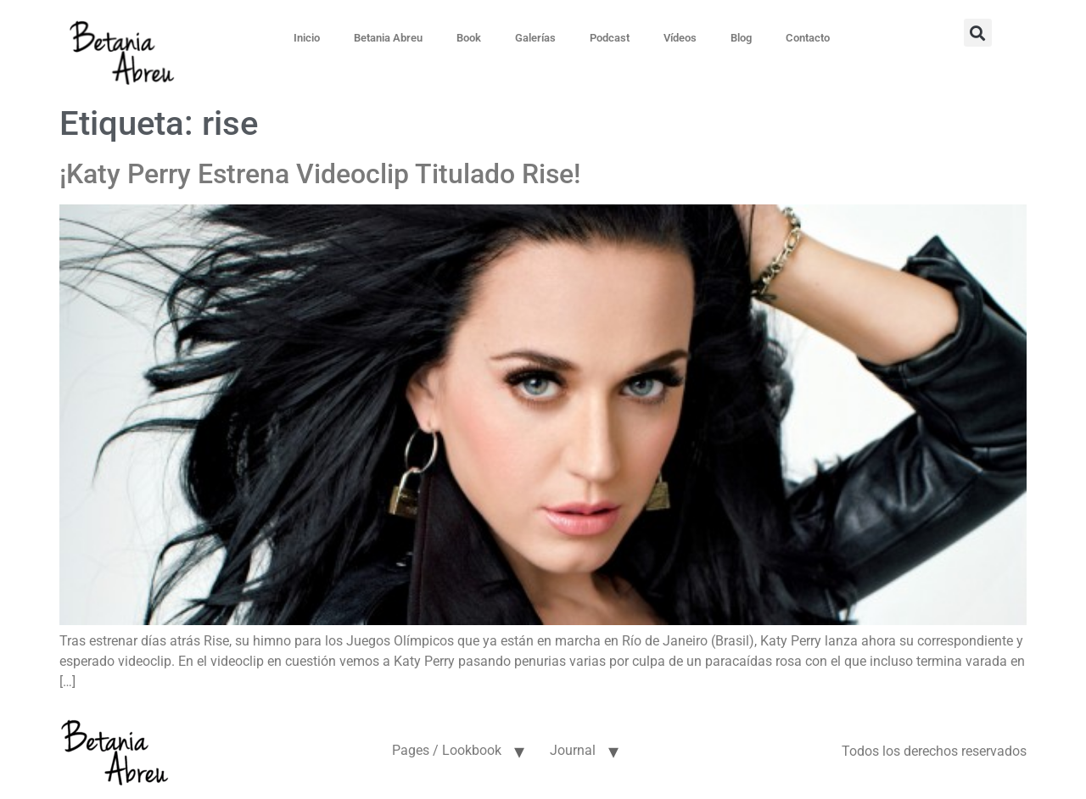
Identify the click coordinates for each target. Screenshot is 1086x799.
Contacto (808, 37)
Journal (573, 750)
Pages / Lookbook (446, 750)
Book (468, 37)
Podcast (610, 37)
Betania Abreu (388, 37)
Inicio (307, 37)
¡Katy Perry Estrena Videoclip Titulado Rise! (319, 174)
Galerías (535, 37)
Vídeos (680, 37)
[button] (978, 33)
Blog (741, 37)
